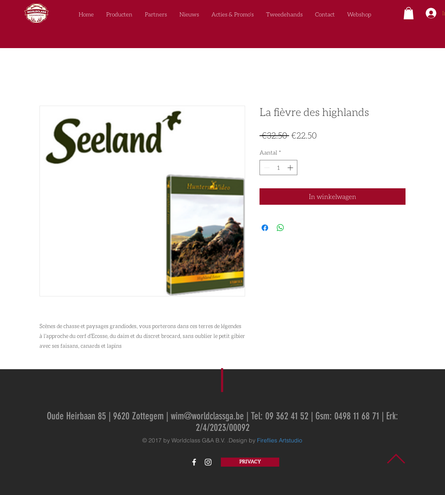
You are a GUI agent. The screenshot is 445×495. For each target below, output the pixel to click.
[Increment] (291, 167)
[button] (408, 13)
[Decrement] (266, 167)
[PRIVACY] (250, 462)
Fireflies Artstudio (279, 440)
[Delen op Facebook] (265, 228)
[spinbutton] (278, 167)
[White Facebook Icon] (194, 462)
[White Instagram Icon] (208, 462)
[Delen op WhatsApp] (280, 228)
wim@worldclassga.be (207, 416)
